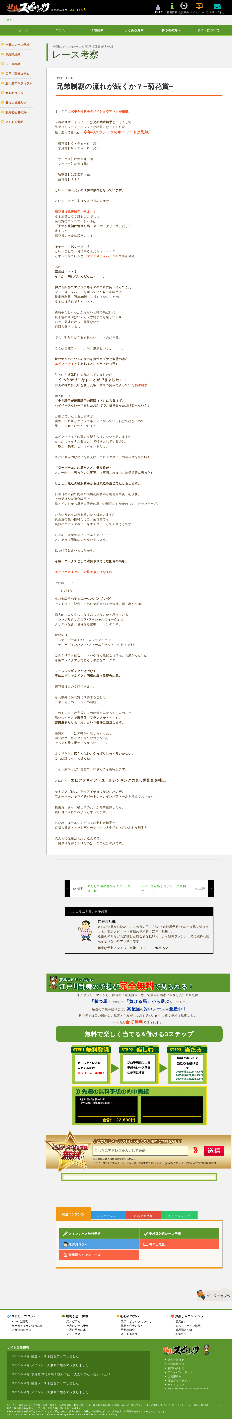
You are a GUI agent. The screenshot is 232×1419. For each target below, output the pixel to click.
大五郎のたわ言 (22, 1329)
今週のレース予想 (77, 1325)
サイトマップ (176, 1384)
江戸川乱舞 (107, 922)
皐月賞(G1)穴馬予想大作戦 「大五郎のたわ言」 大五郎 (70, 1374)
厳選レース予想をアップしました (55, 1356)
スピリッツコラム (24, 1316)
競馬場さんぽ (184, 1329)
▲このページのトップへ (213, 1293)
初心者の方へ (171, 30)
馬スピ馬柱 (73, 1321)
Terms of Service (100, 1414)
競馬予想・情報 (77, 1316)
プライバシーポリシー (181, 1372)
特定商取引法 (176, 1364)
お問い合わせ (176, 1368)
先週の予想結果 (76, 1329)
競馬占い (181, 1321)
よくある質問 (134, 30)
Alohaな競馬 (20, 1321)
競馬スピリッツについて (136, 1321)
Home (8, 19)
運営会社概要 (176, 1359)
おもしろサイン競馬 (188, 1325)
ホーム (23, 30)
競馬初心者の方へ (132, 1325)
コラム (60, 30)
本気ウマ (181, 1333)
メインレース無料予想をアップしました (60, 1365)
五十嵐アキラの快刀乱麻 (27, 1325)
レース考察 (73, 1333)
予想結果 (97, 30)
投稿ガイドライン (179, 1380)
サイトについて (208, 30)
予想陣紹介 (128, 1329)
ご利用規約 (175, 1376)
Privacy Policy (77, 1414)
